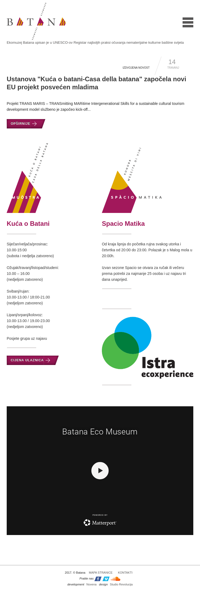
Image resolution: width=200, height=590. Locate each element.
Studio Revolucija (115, 584)
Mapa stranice (101, 572)
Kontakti (125, 572)
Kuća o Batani (28, 223)
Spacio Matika (123, 223)
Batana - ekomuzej (36, 21)
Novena (82, 584)
